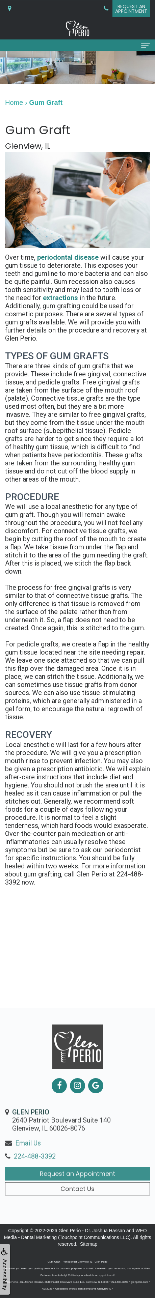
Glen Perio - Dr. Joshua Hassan (91, 1230)
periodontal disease (68, 257)
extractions (60, 298)
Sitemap (88, 1244)
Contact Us (77, 1202)
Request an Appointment (77, 1187)
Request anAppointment (131, 9)
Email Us (28, 1156)
